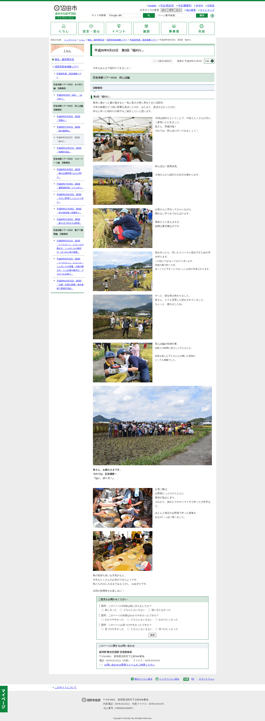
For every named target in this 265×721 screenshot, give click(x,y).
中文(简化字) (167, 5)
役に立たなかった (161, 610)
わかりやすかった (114, 619)
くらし (82, 40)
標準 (171, 10)
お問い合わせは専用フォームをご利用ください (129, 665)
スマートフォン (206, 679)
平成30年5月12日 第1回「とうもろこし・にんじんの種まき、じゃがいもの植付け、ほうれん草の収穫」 (70, 246)
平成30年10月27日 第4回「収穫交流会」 (69, 150)
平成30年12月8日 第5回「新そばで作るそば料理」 (69, 221)
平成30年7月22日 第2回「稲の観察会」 (68, 129)
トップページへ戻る (169, 679)
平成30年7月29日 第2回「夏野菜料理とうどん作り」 (70, 186)
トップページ (70, 40)
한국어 (199, 5)
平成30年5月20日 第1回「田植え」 (68, 118)
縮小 (164, 10)
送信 (152, 635)
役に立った (111, 610)
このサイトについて (66, 687)
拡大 (178, 10)
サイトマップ (207, 10)
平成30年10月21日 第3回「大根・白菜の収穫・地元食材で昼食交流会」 (70, 285)
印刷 (207, 61)
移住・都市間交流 (96, 40)
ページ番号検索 (166, 15)
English (152, 5)
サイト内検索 (99, 15)
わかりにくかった (168, 619)
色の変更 (191, 10)
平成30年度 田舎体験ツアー (143, 40)
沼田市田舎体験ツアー (117, 40)
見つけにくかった (168, 629)
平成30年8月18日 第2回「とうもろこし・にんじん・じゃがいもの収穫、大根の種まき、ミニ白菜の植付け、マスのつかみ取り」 (70, 266)
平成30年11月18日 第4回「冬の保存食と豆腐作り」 (69, 211)
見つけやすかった (114, 629)
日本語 (210, 5)
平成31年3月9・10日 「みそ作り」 (69, 97)
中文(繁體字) (185, 5)
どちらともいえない (134, 610)
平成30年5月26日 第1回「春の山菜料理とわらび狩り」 (69, 173)
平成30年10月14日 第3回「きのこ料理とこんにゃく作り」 (70, 198)
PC (192, 679)
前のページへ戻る (143, 679)
